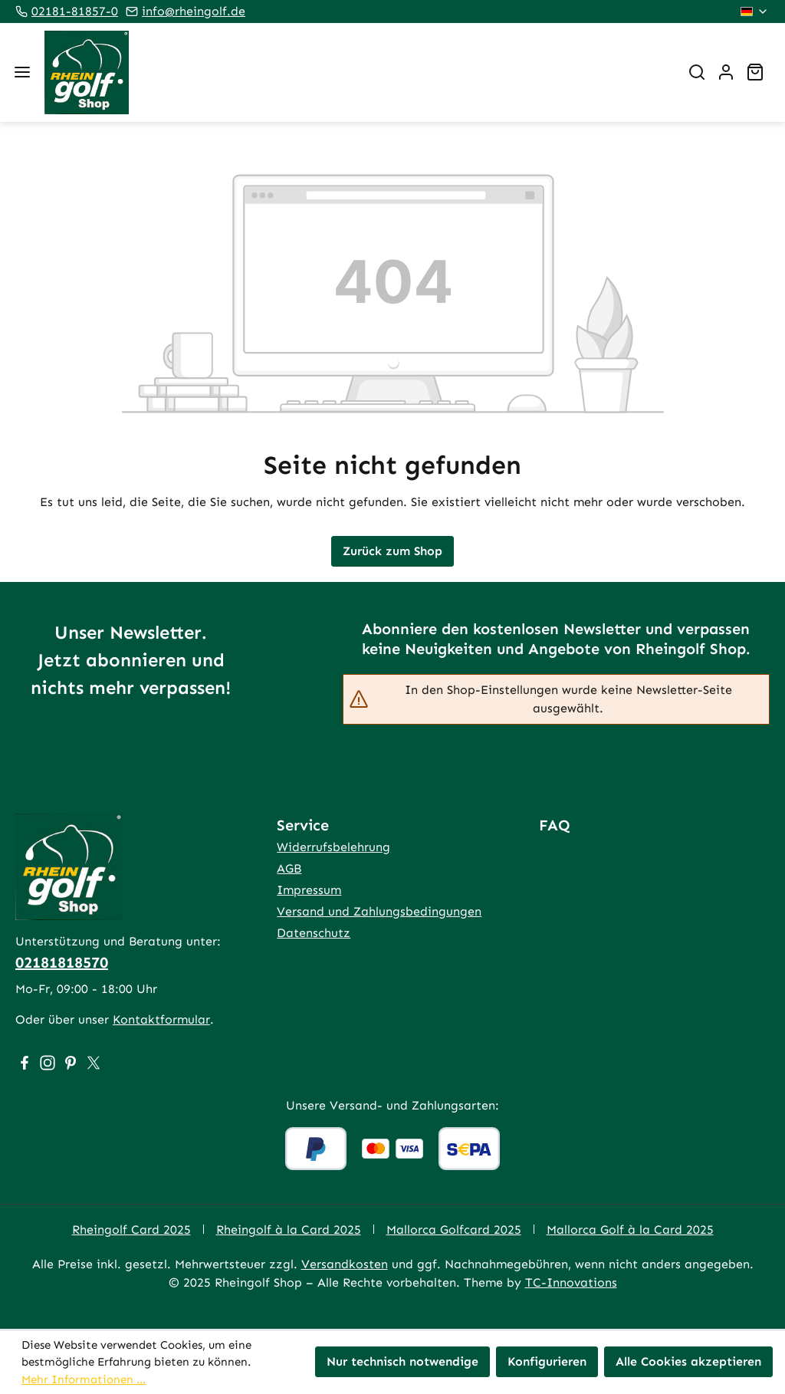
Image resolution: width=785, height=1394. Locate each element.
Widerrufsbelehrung (333, 847)
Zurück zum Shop (392, 551)
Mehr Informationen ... (83, 1379)
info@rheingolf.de (193, 11)
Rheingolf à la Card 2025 (288, 1229)
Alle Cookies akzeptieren (688, 1361)
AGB (289, 868)
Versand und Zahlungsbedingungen (379, 911)
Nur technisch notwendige (402, 1361)
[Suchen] (696, 72)
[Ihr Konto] (726, 72)
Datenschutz (313, 932)
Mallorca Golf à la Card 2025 (630, 1229)
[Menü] (22, 72)
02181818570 (61, 962)
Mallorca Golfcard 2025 (453, 1229)
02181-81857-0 (74, 11)
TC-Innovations (571, 1282)
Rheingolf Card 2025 (131, 1229)
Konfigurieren (546, 1361)
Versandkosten (344, 1264)
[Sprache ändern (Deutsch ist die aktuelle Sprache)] (755, 11)
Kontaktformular (161, 1019)
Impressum (309, 890)
